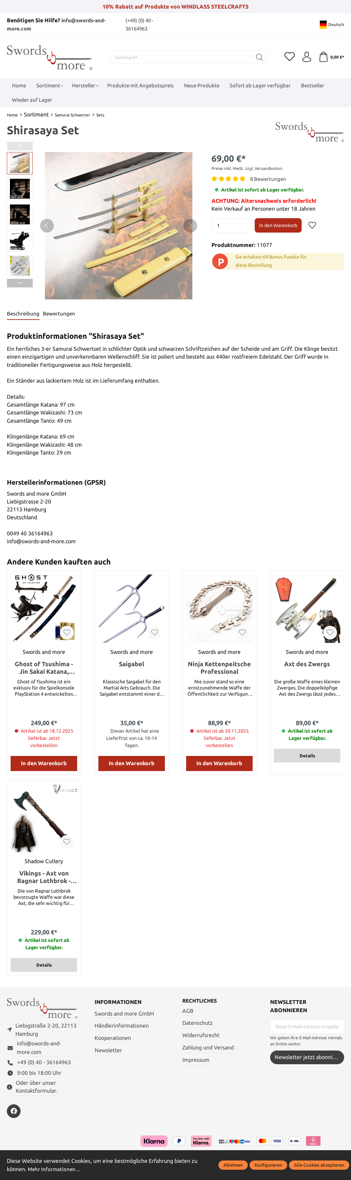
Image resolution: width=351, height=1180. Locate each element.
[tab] (23, 314)
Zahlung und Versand (208, 1048)
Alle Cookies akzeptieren (319, 1165)
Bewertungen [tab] (60, 313)
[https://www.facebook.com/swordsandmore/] (14, 1111)
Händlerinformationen (122, 1026)
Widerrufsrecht (200, 1036)
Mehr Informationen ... (55, 1169)
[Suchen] (259, 57)
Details (307, 755)
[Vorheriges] (47, 226)
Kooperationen (113, 1038)
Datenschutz (197, 1023)
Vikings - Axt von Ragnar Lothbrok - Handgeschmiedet (44, 877)
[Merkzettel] (289, 57)
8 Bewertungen (269, 179)
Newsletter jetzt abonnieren (309, 1057)
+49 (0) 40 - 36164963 (44, 1063)
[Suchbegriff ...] (181, 57)
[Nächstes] (190, 226)
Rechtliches (200, 1001)
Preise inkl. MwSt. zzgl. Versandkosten (246, 168)
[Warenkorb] (331, 57)
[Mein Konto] (306, 57)
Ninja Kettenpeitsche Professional (219, 667)
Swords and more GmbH (124, 1014)
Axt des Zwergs (307, 663)
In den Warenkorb (278, 225)
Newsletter (108, 1050)
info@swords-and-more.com (39, 1048)
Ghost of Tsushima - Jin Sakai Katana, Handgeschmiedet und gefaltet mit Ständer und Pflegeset (44, 667)
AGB (187, 1011)
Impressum (195, 1060)
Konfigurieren (268, 1165)
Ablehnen (233, 1165)
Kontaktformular (36, 1091)
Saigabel (131, 663)
